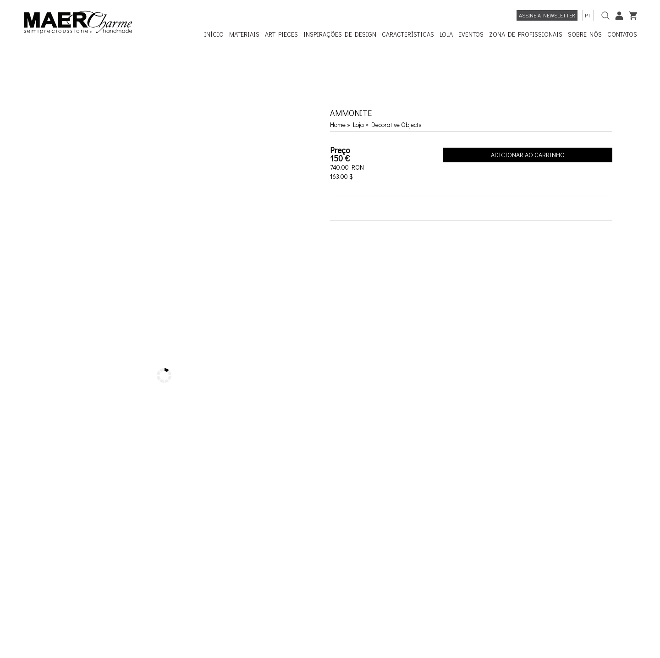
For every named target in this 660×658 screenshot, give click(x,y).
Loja (359, 124)
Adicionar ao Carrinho (528, 154)
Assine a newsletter (547, 15)
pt (588, 15)
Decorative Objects (396, 124)
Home (338, 124)
